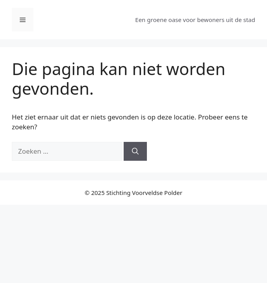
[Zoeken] (135, 151)
